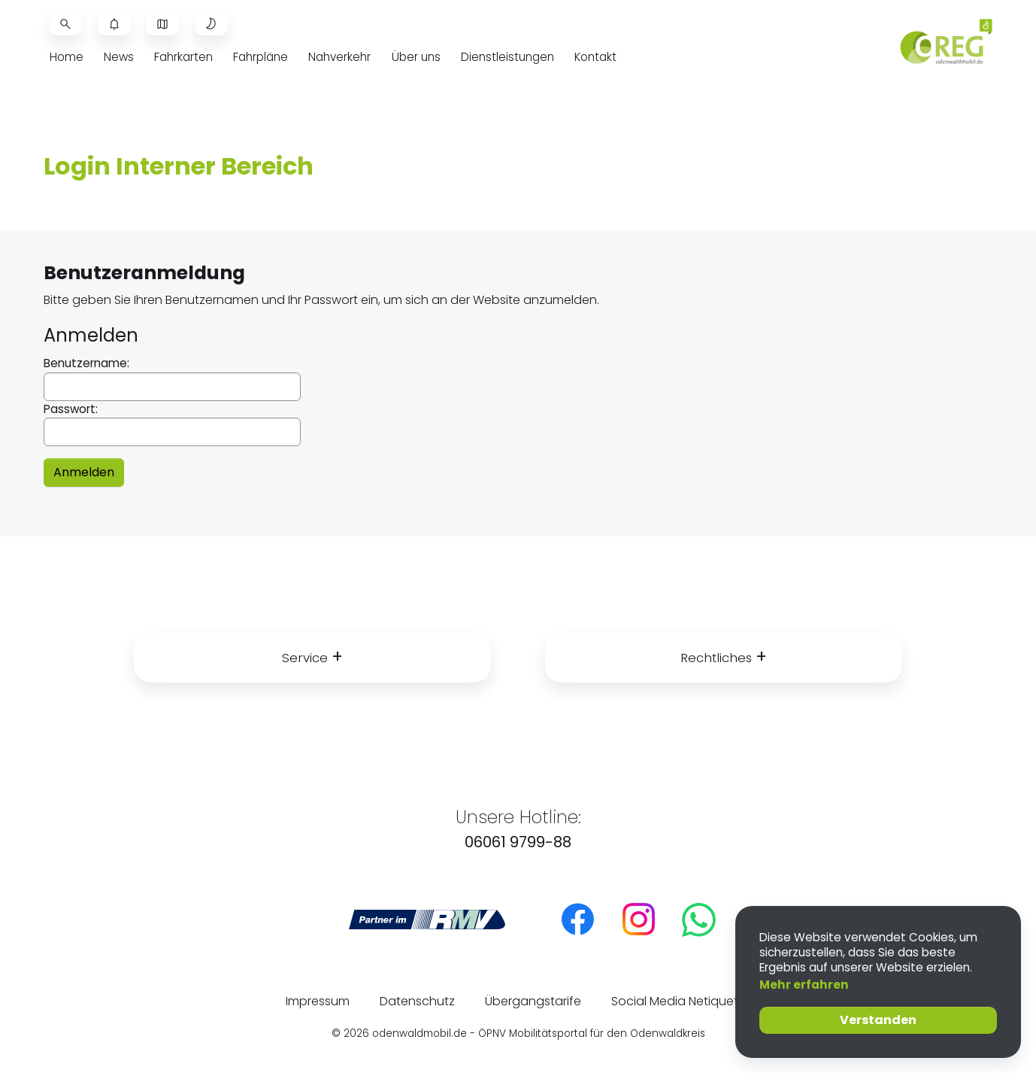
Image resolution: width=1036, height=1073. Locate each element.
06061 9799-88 (518, 842)
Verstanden (878, 1020)
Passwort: (172, 424)
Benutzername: (172, 378)
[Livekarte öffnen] (162, 23)
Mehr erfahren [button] (804, 984)
